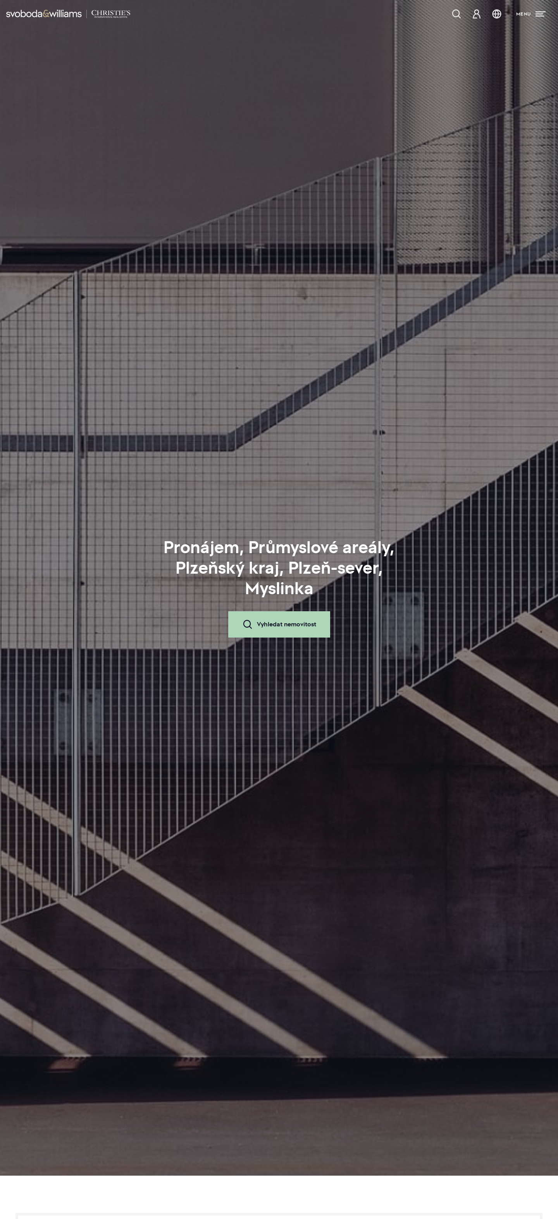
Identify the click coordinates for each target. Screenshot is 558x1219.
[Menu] (531, 14)
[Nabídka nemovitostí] (456, 14)
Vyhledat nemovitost (279, 624)
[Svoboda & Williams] (68, 14)
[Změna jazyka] (496, 14)
